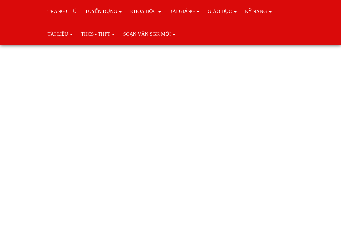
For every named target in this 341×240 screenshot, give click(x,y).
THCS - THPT (98, 34)
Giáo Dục (222, 11)
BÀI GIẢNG (184, 11)
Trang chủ (61, 11)
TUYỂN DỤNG (103, 11)
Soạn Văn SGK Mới (149, 34)
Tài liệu (59, 34)
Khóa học (145, 11)
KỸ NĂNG (258, 11)
